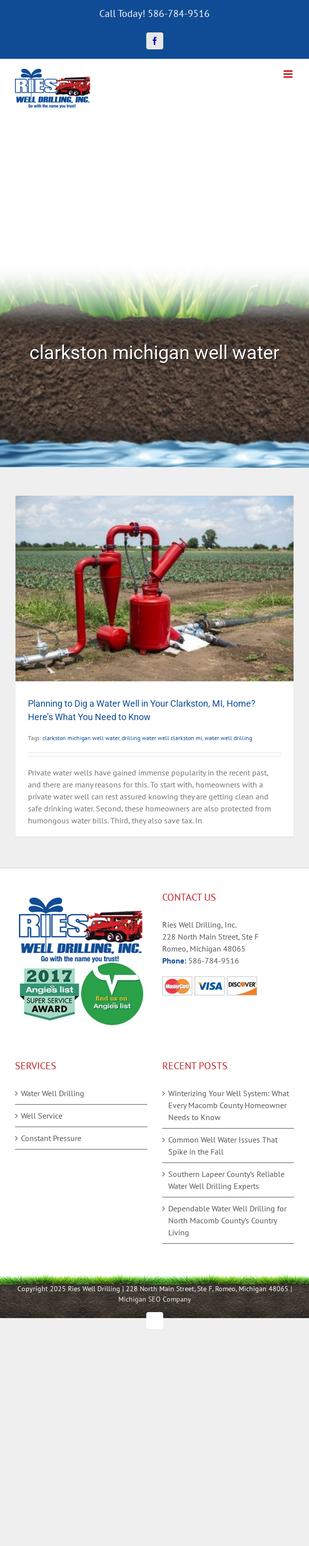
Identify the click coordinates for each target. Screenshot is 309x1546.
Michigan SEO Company (154, 1299)
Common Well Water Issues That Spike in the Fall (223, 1146)
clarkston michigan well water (80, 738)
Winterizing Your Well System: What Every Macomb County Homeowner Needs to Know (228, 1105)
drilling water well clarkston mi (162, 738)
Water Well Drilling (52, 1093)
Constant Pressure (51, 1138)
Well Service (41, 1116)
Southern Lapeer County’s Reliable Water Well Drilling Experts (226, 1180)
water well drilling (228, 738)
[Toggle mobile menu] (289, 74)
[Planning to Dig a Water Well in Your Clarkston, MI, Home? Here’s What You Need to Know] (154, 588)
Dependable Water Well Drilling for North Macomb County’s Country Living (227, 1220)
